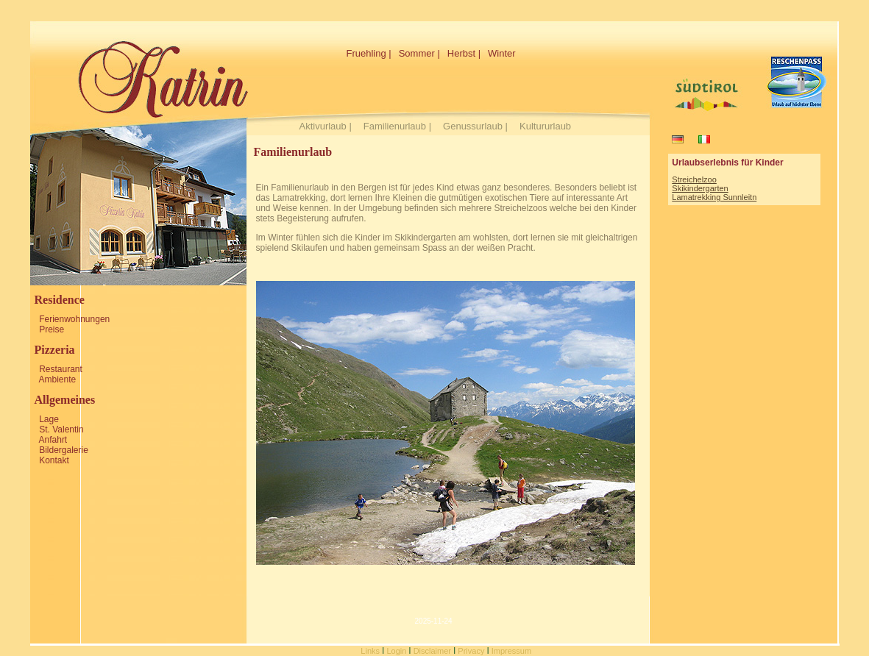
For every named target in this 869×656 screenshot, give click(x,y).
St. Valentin (61, 429)
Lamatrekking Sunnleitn (714, 197)
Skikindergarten (700, 188)
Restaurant (60, 369)
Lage (49, 419)
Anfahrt (53, 440)
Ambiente (58, 379)
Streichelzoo (694, 179)
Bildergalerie (63, 450)
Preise (51, 329)
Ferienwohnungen (74, 319)
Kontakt (54, 460)
